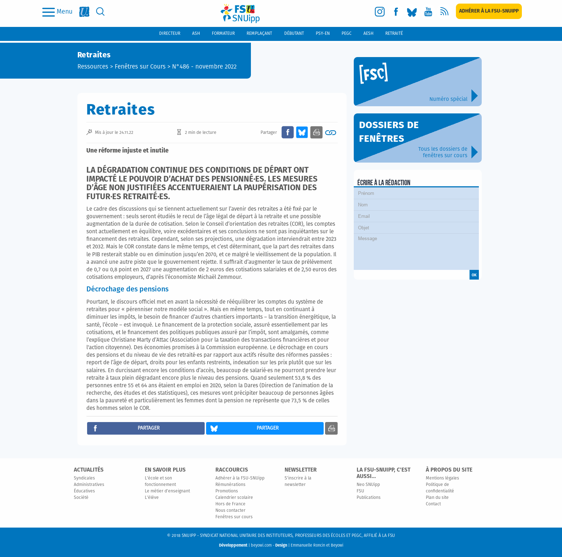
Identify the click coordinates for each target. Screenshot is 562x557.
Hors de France (230, 504)
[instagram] (380, 12)
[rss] (444, 12)
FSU (360, 491)
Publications (369, 498)
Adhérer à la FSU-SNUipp (240, 478)
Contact (433, 504)
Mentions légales (442, 478)
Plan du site (437, 498)
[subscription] (489, 11)
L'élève (152, 498)
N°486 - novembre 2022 (204, 67)
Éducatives (84, 491)
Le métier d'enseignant (167, 491)
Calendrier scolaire (234, 498)
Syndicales (84, 478)
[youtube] (428, 12)
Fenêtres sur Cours (140, 67)
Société (81, 498)
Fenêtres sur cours (234, 517)
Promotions (226, 491)
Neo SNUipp (368, 485)
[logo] (240, 13)
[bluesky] (412, 12)
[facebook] (396, 12)
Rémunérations (230, 485)
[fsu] (84, 12)
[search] (100, 12)
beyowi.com (261, 545)
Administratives (89, 485)
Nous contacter (230, 511)
